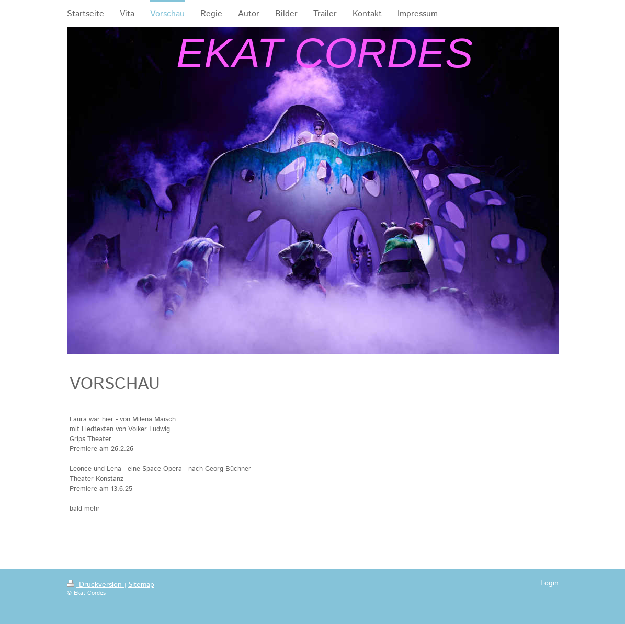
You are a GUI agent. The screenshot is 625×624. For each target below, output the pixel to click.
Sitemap (141, 585)
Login (549, 583)
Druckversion (95, 585)
